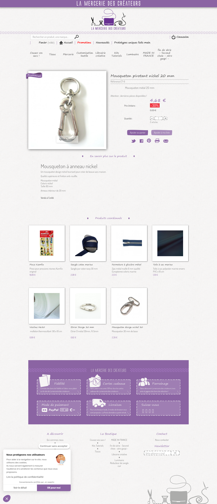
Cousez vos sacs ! (36, 54)
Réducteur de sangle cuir (119, 464)
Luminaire (133, 54)
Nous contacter (162, 439)
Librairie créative (100, 54)
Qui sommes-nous (55, 439)
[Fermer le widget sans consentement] (54, 446)
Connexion (182, 37)
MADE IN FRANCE (148, 54)
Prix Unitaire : (130, 106)
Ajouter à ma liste (162, 132)
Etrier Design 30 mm (82, 327)
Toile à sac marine (163, 264)
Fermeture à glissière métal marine (126, 264)
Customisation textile (84, 54)
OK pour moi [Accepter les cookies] (54, 487)
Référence (115, 81)
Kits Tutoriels (116, 54)
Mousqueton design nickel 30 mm (127, 327)
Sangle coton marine (82, 264)
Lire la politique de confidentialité (24, 477)
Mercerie (68, 54)
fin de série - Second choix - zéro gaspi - (164, 54)
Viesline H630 (37, 327)
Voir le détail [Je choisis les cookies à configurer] (20, 487)
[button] (7, 498)
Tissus (52, 54)
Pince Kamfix (37, 264)
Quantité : (128, 118)
